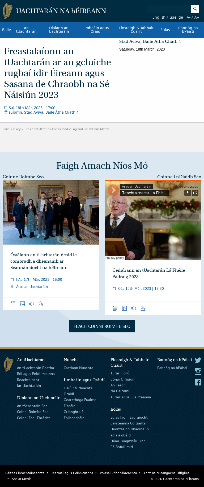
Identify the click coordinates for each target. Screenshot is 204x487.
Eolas (165, 29)
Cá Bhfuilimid (121, 446)
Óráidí (69, 393)
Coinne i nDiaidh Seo (179, 177)
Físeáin (69, 405)
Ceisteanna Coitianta (128, 423)
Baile (6, 29)
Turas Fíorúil (120, 373)
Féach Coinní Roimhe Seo (102, 326)
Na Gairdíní (119, 391)
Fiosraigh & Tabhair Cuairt (136, 30)
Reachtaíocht (28, 379)
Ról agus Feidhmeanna (36, 373)
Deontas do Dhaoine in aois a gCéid (129, 432)
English (158, 17)
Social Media (22, 479)
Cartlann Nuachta (78, 367)
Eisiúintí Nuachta (78, 387)
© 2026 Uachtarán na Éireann (175, 479)
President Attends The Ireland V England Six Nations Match (66, 129)
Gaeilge (176, 17)
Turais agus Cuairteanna (130, 397)
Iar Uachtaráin (29, 385)
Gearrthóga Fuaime (80, 399)
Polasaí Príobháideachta (118, 473)
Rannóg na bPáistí (172, 367)
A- (188, 17)
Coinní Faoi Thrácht (33, 417)
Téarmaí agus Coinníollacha (72, 473)
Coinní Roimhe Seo (33, 411)
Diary (17, 129)
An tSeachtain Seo (32, 405)
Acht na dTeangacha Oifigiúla (166, 473)
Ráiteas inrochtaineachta (25, 473)
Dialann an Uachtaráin (59, 30)
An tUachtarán (26, 30)
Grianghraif (73, 411)
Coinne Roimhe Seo (23, 177)
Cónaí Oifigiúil (122, 379)
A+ (196, 17)
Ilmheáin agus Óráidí (96, 30)
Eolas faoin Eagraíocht (129, 417)
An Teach (118, 385)
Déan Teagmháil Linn (128, 441)
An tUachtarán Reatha (35, 367)
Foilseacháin (74, 417)
